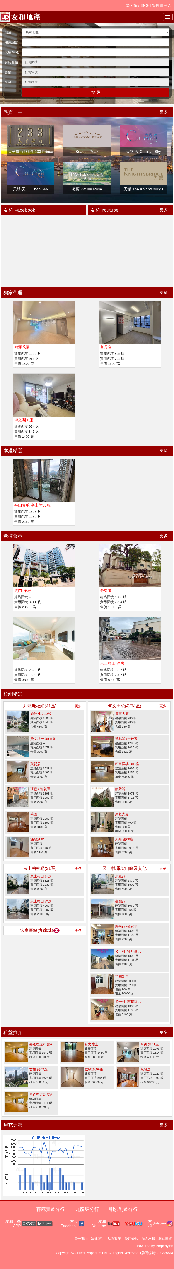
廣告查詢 (81, 1239)
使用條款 (131, 1239)
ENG (144, 5)
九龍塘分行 (87, 1209)
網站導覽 (165, 1239)
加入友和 (148, 1239)
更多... (165, 112)
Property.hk (164, 1246)
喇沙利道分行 (123, 1209)
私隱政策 (114, 1239)
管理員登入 (161, 5)
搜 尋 (95, 92)
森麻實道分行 (50, 1209)
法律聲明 (97, 1239)
